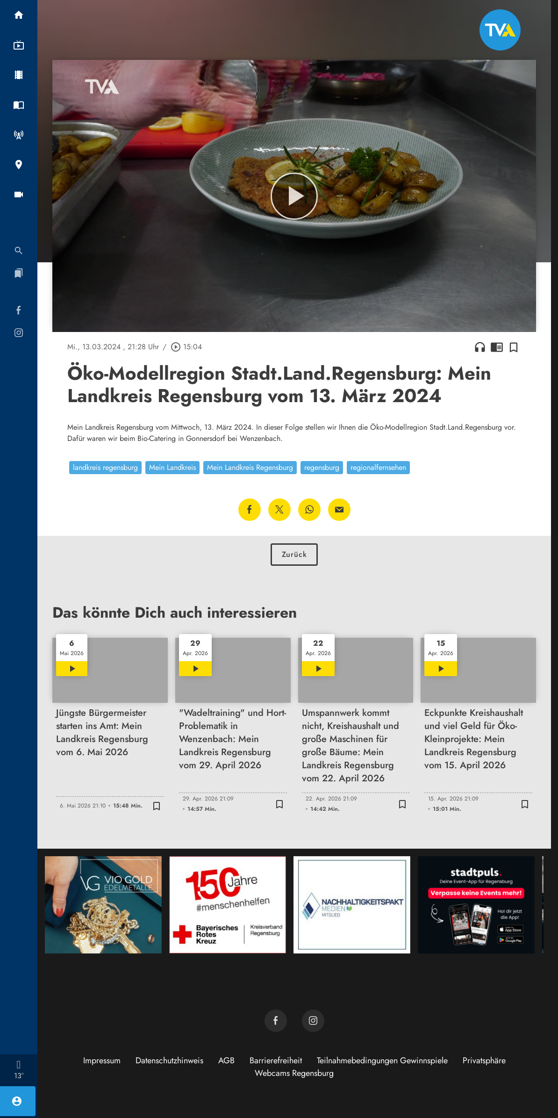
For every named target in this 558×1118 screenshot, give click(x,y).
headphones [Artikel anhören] (479, 346)
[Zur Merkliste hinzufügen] (513, 346)
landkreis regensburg (105, 467)
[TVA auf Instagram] (313, 1021)
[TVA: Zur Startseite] (500, 29)
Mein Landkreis (172, 467)
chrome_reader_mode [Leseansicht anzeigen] (496, 346)
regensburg (321, 467)
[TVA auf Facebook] (276, 1021)
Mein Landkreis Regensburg (250, 467)
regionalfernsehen (378, 467)
